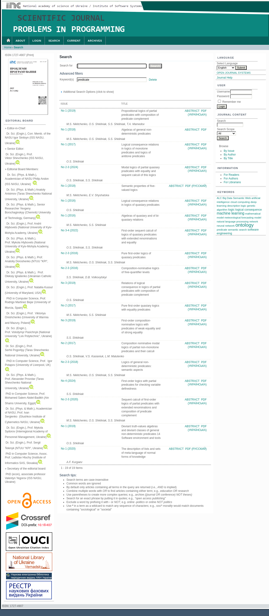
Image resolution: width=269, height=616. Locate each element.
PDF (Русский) (196, 186)
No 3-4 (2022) (69, 230)
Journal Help (224, 77)
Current (74, 40)
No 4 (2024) (68, 380)
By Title (228, 158)
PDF (204, 129)
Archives (95, 40)
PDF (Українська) (197, 112)
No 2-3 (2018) (69, 362)
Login (37, 40)
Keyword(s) (67, 79)
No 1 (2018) (68, 129)
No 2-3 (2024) (69, 167)
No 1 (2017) (68, 144)
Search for (66, 65)
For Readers (231, 174)
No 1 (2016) (68, 200)
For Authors (231, 178)
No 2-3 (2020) (69, 399)
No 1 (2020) (68, 448)
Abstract (192, 111)
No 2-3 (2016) (69, 253)
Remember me (231, 101)
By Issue (229, 150)
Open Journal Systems (234, 72)
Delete (153, 79)
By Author (230, 154)
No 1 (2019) (68, 110)
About (20, 40)
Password (223, 96)
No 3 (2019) (68, 283)
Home (8, 40)
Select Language (227, 63)
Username (223, 91)
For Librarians (232, 182)
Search (54, 40)
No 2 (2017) (68, 305)
